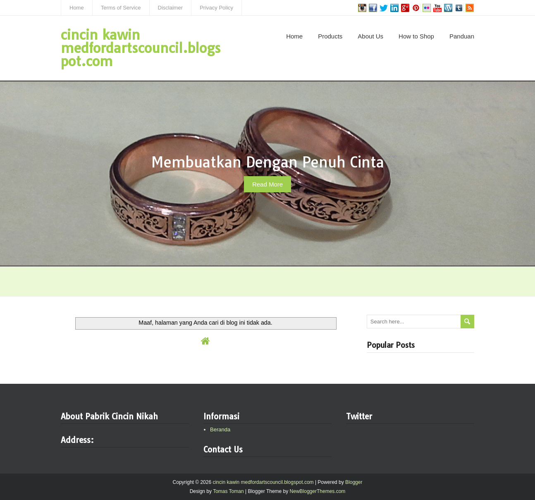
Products (330, 36)
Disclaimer (170, 8)
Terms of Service (121, 8)
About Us (370, 36)
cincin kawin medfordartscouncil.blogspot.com (141, 47)
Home (76, 8)
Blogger (353, 482)
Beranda (220, 429)
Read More (267, 184)
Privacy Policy (216, 8)
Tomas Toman (228, 491)
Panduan (461, 36)
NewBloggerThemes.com (318, 491)
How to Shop (416, 36)
